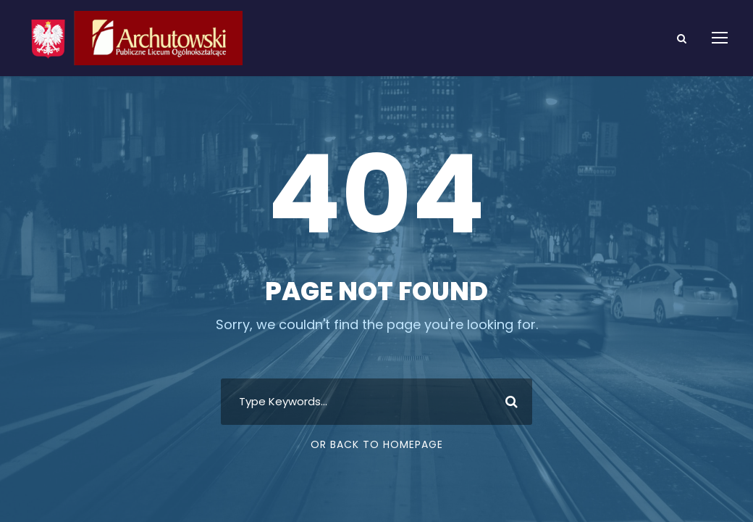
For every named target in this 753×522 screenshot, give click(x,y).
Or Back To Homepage (377, 444)
